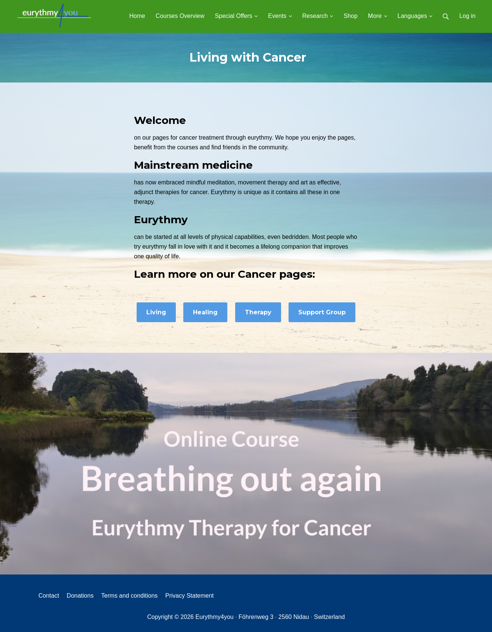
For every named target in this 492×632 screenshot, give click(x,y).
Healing (205, 312)
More (377, 16)
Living (156, 312)
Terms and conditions (129, 595)
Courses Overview (180, 16)
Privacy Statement (189, 595)
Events (280, 16)
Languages (415, 16)
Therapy (258, 312)
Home (137, 16)
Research (317, 16)
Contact (48, 595)
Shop (350, 16)
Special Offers (236, 16)
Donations (80, 595)
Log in (467, 16)
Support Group (322, 312)
